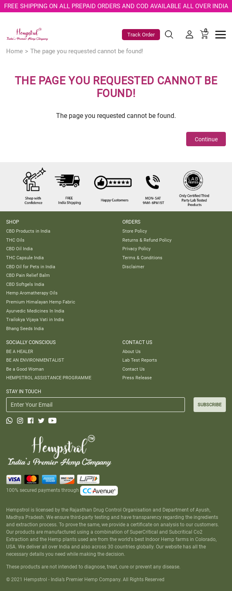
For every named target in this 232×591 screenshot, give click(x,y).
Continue (206, 139)
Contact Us (133, 369)
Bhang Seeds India (25, 328)
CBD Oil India (19, 248)
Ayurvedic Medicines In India (35, 311)
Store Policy (134, 231)
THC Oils (15, 240)
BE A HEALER (19, 351)
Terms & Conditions (142, 257)
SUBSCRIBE (209, 405)
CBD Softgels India (25, 284)
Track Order (141, 35)
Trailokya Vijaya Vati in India (35, 319)
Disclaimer (133, 266)
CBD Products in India (28, 231)
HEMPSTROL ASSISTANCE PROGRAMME (48, 377)
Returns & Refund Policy (146, 240)
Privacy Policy (136, 248)
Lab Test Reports (139, 360)
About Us (131, 351)
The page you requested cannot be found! (86, 51)
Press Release (137, 377)
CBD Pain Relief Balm (28, 275)
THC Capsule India (25, 257)
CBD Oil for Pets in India (30, 266)
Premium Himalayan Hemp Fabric (40, 302)
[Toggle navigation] (220, 34)
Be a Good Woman (25, 369)
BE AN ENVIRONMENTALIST (35, 360)
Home (14, 51)
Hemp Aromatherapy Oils (32, 293)
